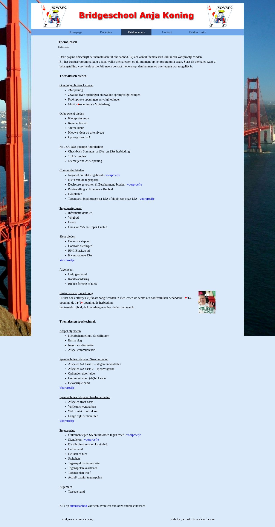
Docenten (106, 32)
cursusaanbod (78, 505)
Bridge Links (197, 32)
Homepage (75, 32)
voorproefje (112, 175)
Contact (167, 32)
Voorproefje (67, 260)
